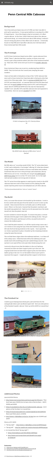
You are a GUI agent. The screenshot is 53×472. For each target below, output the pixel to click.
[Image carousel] (26, 276)
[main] (26, 14)
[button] (2, 2)
